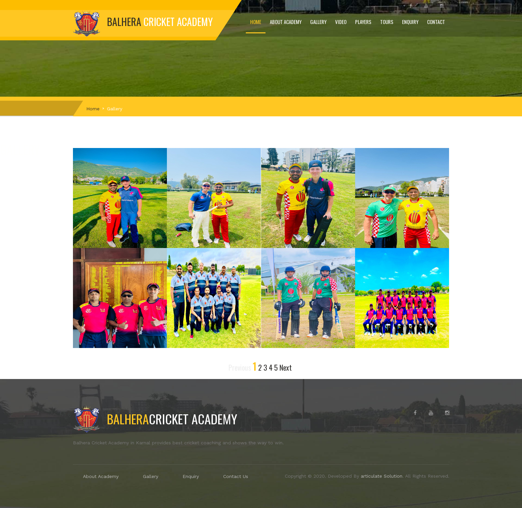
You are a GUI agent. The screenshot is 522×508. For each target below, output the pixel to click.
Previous (240, 367)
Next (285, 367)
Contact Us (235, 476)
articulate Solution (380, 476)
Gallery (318, 21)
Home (255, 21)
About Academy (285, 21)
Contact (436, 21)
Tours (386, 21)
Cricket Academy (155, 418)
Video (340, 21)
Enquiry (410, 21)
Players (363, 21)
